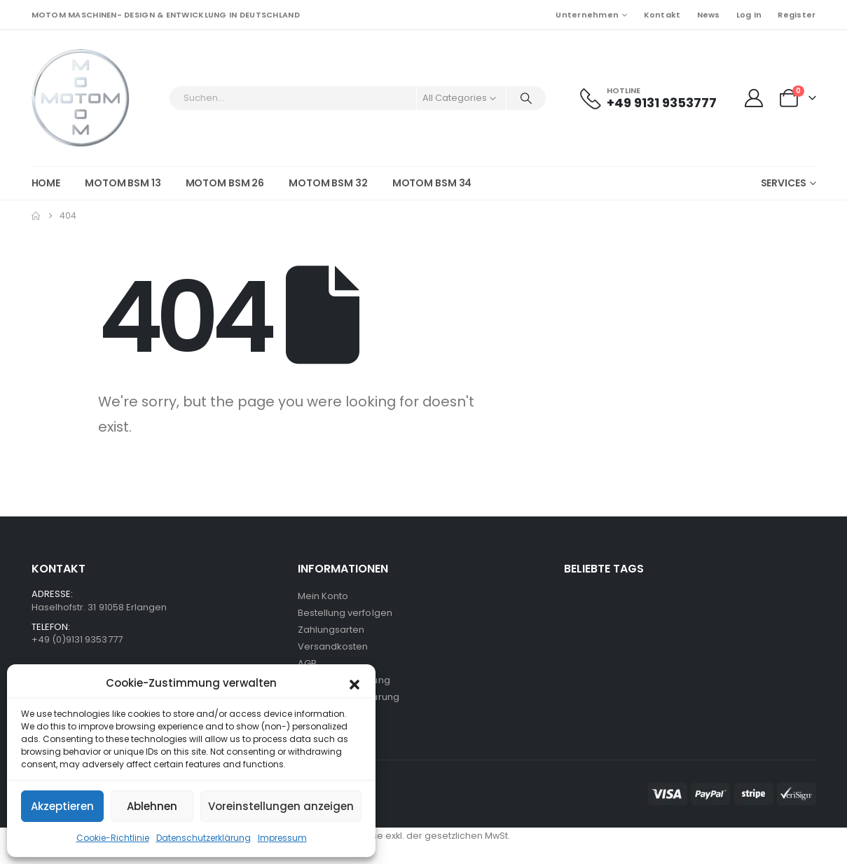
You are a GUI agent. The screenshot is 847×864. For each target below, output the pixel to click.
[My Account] (754, 98)
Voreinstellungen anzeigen (281, 806)
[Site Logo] (81, 98)
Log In (749, 14)
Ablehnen (152, 806)
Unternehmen (587, 14)
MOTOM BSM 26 (225, 183)
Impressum (282, 838)
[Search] (526, 98)
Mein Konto (323, 596)
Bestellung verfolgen (345, 612)
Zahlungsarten (331, 629)
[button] (354, 683)
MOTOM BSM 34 (432, 183)
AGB (307, 663)
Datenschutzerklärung (203, 838)
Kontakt (662, 14)
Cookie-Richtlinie (112, 838)
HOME (46, 183)
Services (783, 183)
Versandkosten (333, 646)
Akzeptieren (62, 806)
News (708, 14)
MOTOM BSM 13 (123, 183)
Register (796, 14)
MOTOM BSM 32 (328, 183)
